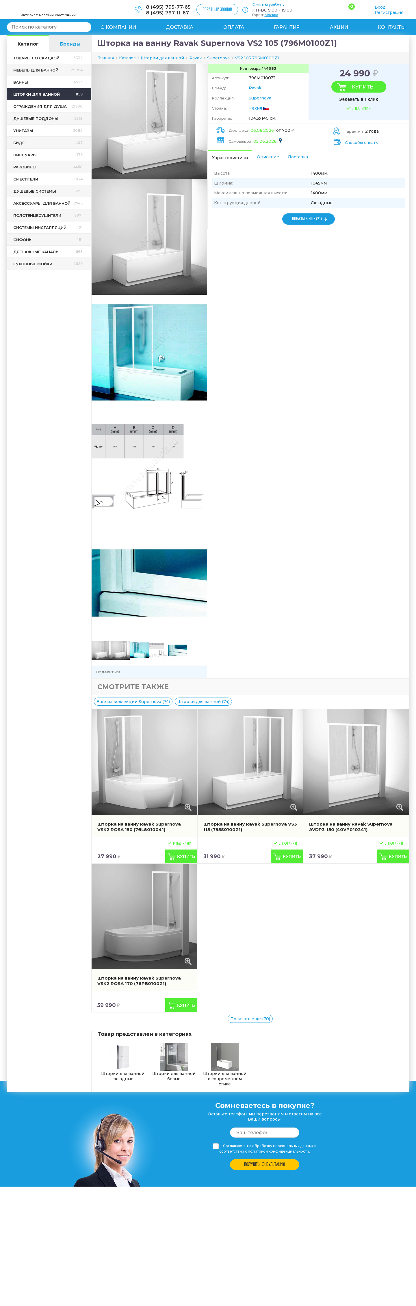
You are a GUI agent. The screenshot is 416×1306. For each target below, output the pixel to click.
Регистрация (389, 12)
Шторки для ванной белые (174, 1062)
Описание (268, 156)
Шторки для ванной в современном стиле (224, 1064)
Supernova (260, 98)
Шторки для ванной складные (122, 1062)
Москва (271, 15)
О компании (118, 27)
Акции (339, 27)
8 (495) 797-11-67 (167, 13)
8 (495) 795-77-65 (168, 7)
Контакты (392, 27)
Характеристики (230, 157)
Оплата (233, 27)
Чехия (255, 108)
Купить (362, 87)
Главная (105, 58)
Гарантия (287, 27)
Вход (380, 7)
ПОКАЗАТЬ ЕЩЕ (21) (307, 219)
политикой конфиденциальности (278, 1151)
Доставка (179, 27)
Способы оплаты (361, 142)
